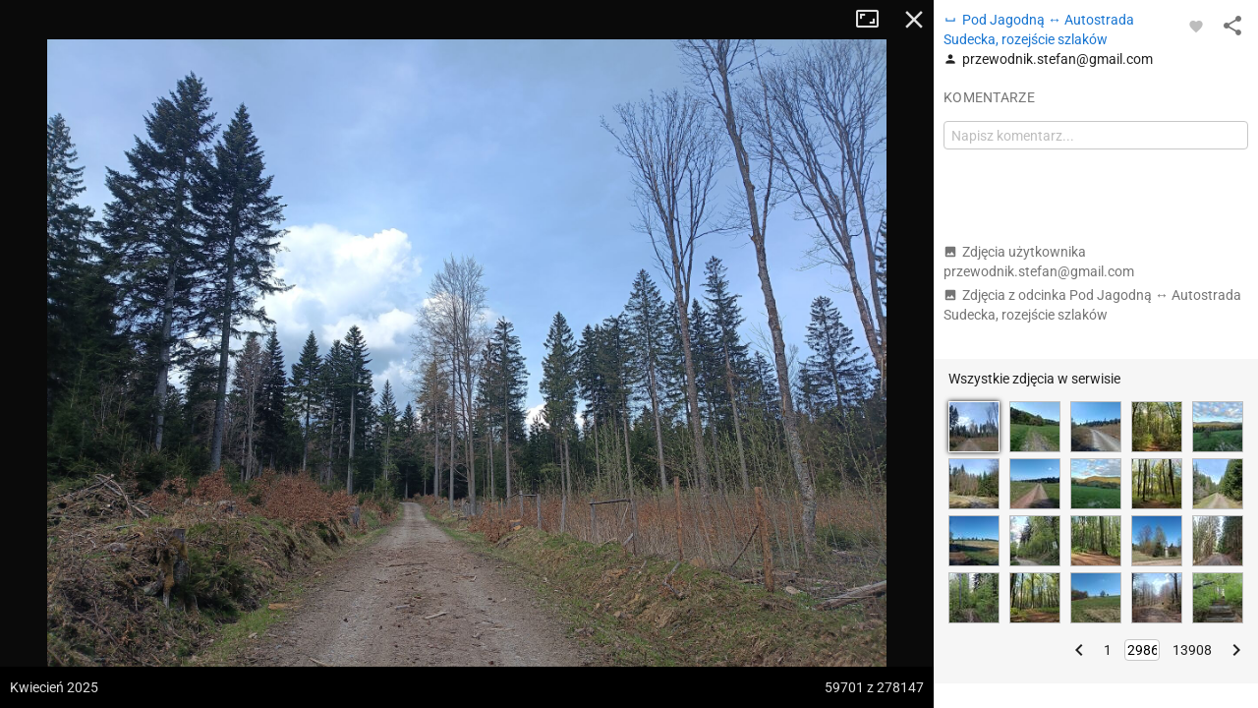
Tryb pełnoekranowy (874, 19)
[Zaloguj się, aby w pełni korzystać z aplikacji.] (1196, 25)
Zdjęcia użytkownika (1039, 261)
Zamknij (914, 19)
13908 (1192, 650)
